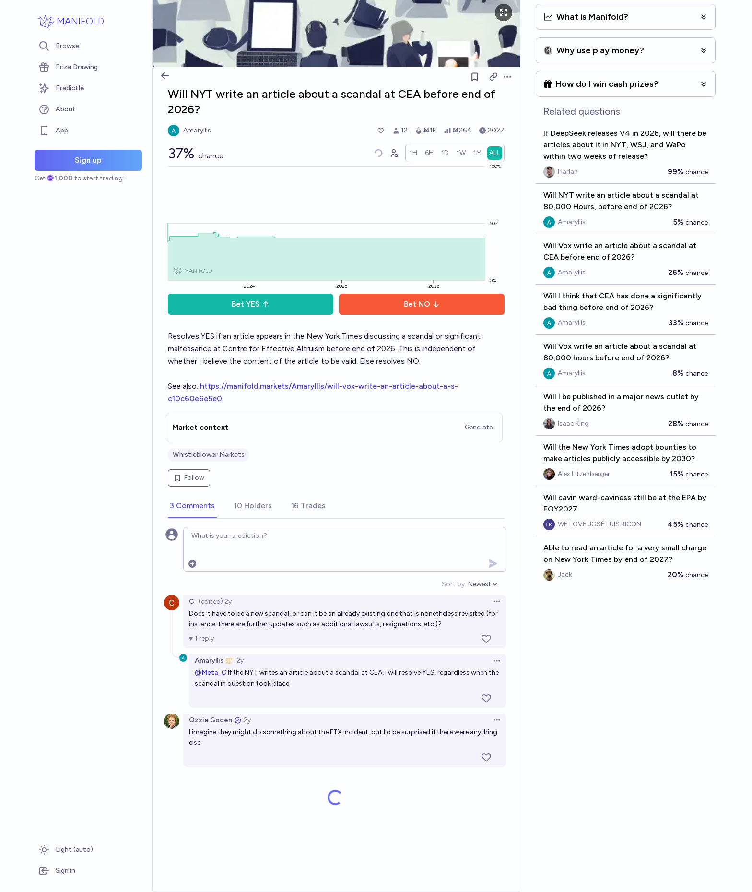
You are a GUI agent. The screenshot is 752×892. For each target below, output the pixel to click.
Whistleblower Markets (209, 455)
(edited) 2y (215, 601)
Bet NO (422, 304)
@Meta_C (210, 672)
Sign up (88, 160)
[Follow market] (474, 76)
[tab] (192, 506)
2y (240, 660)
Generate (479, 427)
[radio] (413, 153)
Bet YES (251, 304)
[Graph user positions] (393, 153)
